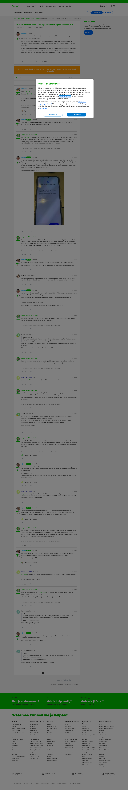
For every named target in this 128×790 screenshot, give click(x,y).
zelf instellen (44, 108)
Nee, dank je (53, 115)
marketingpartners (65, 97)
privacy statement (46, 104)
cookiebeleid (82, 102)
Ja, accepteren (76, 115)
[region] (65, 98)
